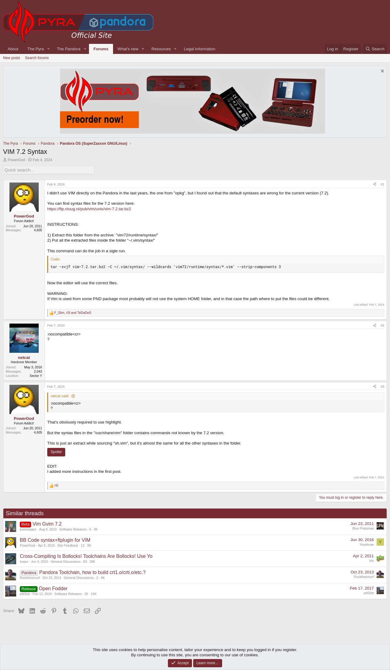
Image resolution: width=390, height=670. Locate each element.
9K (89, 545)
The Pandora (68, 49)
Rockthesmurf (30, 577)
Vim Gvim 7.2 (47, 523)
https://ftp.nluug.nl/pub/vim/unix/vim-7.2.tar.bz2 (89, 208)
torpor (24, 561)
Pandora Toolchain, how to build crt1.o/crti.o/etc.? (92, 572)
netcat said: (60, 396)
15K (94, 593)
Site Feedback (67, 545)
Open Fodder (53, 588)
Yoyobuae (367, 544)
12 (82, 545)
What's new (128, 49)
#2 (382, 325)
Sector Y (36, 375)
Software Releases (73, 529)
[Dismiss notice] (381, 72)
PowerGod (16, 160)
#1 (382, 184)
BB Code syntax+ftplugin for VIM (55, 539)
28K (92, 561)
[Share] (374, 184)
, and (72, 312)
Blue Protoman (363, 528)
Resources (161, 49)
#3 (382, 386)
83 (85, 561)
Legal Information (199, 49)
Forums (101, 49)
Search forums (37, 58)
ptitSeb (25, 593)
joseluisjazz (28, 529)
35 (86, 593)
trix (372, 560)
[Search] (375, 49)
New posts (11, 58)
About (13, 49)
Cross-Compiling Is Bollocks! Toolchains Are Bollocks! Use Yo (86, 555)
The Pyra (35, 49)
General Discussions (65, 561)
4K (96, 529)
